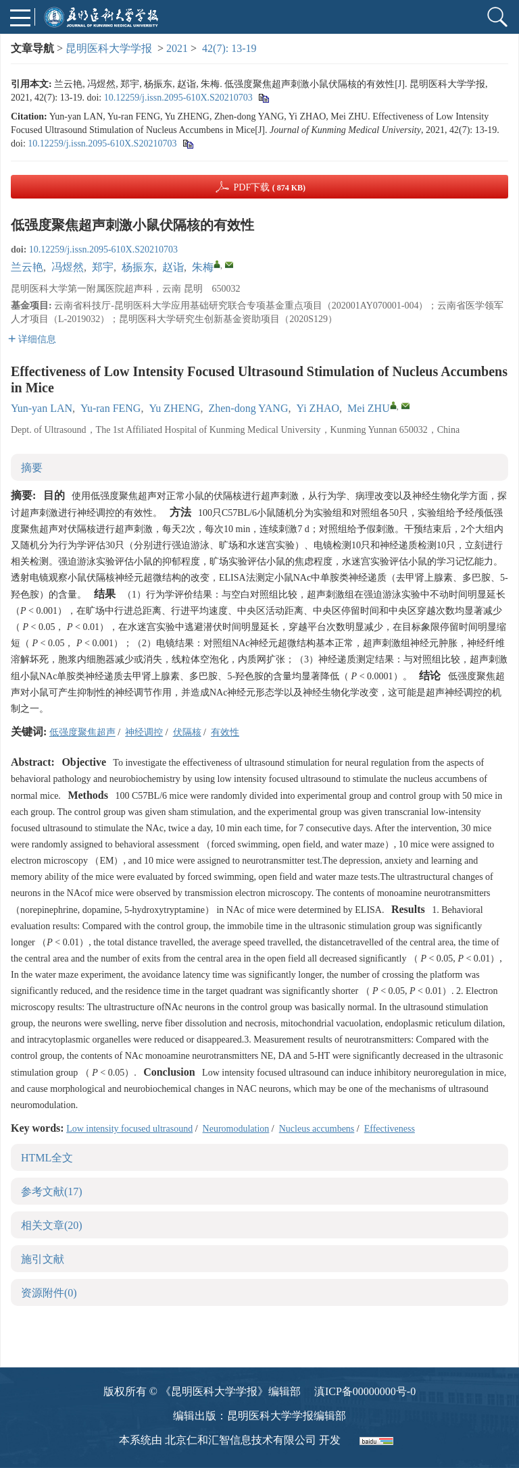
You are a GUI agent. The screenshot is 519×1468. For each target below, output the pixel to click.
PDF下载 (269, 187)
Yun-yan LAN (41, 408)
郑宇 (103, 267)
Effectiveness (389, 1129)
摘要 (32, 467)
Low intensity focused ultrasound (129, 1129)
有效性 (225, 732)
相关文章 (51, 1225)
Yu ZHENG (174, 408)
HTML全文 (47, 1157)
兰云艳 (27, 267)
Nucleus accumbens (317, 1129)
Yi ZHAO (317, 408)
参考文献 (51, 1191)
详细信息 (32, 339)
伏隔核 (187, 732)
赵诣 (173, 267)
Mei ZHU (368, 408)
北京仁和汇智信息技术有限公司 (240, 1440)
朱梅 (203, 267)
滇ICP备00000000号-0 (365, 1391)
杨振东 (138, 267)
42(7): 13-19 (229, 48)
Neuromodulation (236, 1129)
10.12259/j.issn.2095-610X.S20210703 (178, 98)
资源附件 (49, 1293)
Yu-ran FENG (110, 408)
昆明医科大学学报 (109, 48)
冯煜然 (67, 267)
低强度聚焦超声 (82, 732)
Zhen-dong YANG (248, 408)
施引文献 (42, 1259)
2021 (177, 48)
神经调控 (144, 732)
